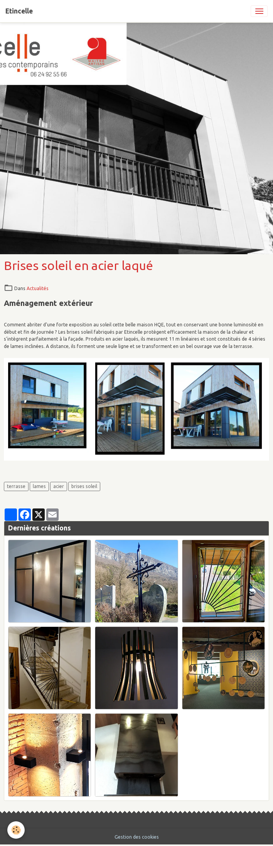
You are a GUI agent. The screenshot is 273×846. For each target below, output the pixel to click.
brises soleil (84, 486)
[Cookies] (16, 830)
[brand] (19, 11)
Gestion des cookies (137, 836)
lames (39, 486)
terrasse (16, 486)
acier (58, 486)
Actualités (38, 288)
